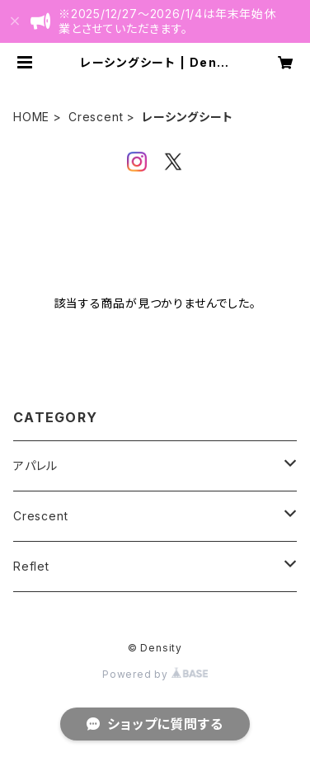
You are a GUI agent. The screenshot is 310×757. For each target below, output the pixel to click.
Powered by (155, 674)
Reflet (31, 566)
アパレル (35, 465)
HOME (31, 117)
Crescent (95, 117)
